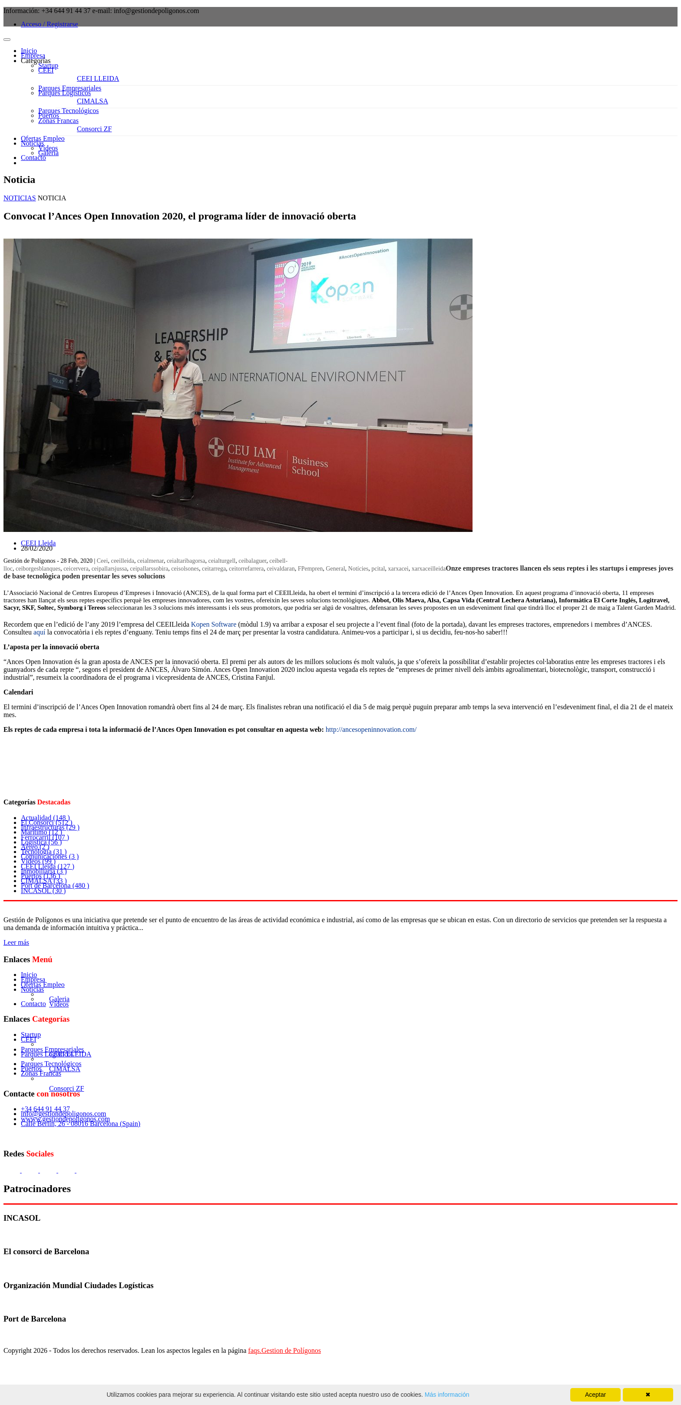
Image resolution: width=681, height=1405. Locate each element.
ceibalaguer (252, 561)
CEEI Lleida (38, 543)
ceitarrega (214, 568)
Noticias (32, 143)
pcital (378, 568)
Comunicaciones (50, 856)
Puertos (48, 115)
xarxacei (398, 568)
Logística (41, 842)
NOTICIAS (19, 198)
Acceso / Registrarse (49, 24)
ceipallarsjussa (109, 568)
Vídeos (48, 148)
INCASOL (43, 890)
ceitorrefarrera (246, 568)
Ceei (102, 561)
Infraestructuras (50, 827)
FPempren (310, 568)
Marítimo (41, 832)
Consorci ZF (94, 129)
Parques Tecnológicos (68, 110)
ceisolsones (185, 568)
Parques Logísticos (64, 92)
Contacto (33, 157)
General (335, 568)
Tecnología (44, 851)
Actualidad (45, 817)
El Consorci (47, 822)
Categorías (35, 60)
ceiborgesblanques (38, 568)
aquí (39, 632)
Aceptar (595, 1394)
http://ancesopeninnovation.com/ (371, 729)
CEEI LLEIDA (98, 78)
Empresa (33, 55)
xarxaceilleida (429, 568)
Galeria (48, 152)
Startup (48, 65)
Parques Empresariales (69, 88)
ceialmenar (150, 561)
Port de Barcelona (55, 885)
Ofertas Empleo (43, 138)
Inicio (29, 50)
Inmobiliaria (44, 871)
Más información (446, 1394)
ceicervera (76, 568)
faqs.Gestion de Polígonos (284, 1350)
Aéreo (35, 846)
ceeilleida (122, 561)
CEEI (46, 70)
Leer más (16, 942)
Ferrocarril (45, 837)
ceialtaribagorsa (186, 561)
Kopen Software (213, 624)
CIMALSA (92, 101)
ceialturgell (222, 561)
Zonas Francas (58, 120)
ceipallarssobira (149, 568)
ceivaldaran (281, 568)
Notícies (358, 568)
